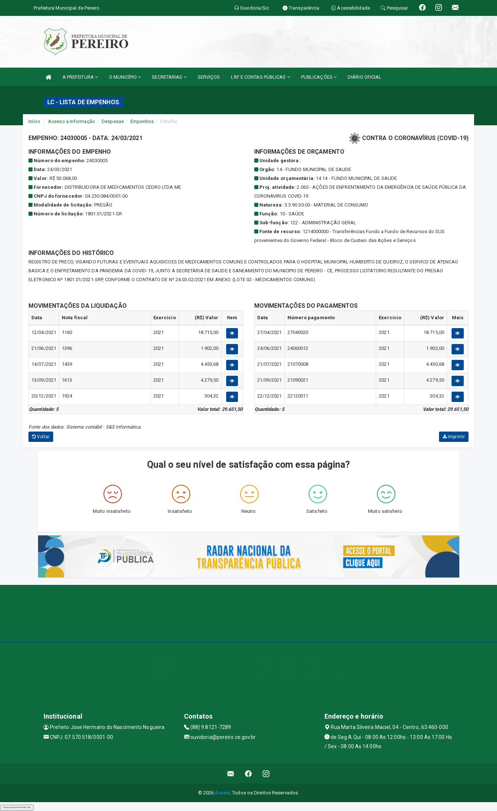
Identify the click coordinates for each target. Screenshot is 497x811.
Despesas (113, 121)
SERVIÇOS (209, 77)
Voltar (41, 436)
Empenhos (142, 121)
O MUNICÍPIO (125, 77)
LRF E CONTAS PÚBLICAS (260, 77)
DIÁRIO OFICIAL (364, 77)
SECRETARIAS (169, 77)
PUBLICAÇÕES (319, 77)
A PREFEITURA (80, 77)
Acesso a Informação (71, 121)
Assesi (222, 792)
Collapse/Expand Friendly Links (17, 807)
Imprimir (454, 436)
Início (34, 121)
